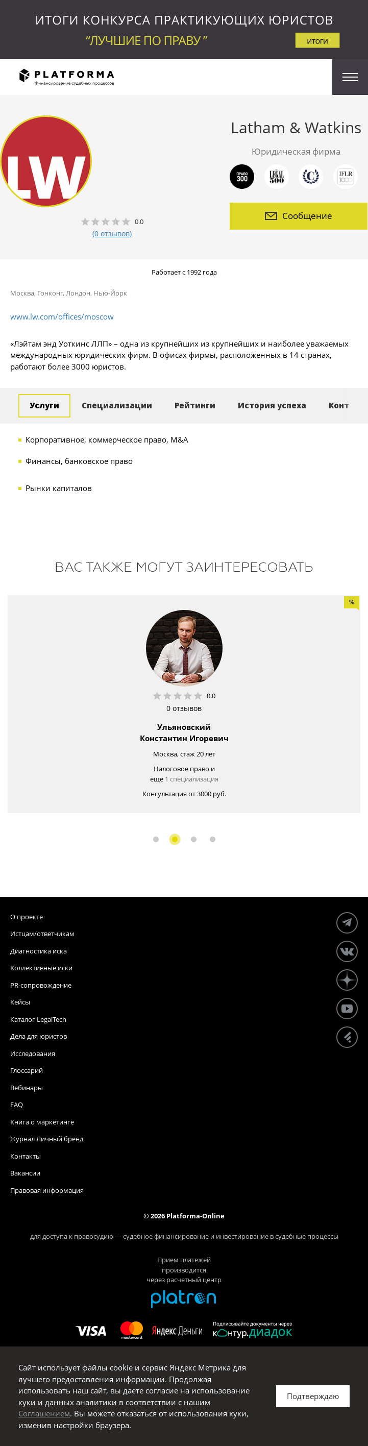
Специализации (117, 405)
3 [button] (194, 839)
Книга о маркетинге (42, 1121)
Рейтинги (195, 405)
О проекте (26, 916)
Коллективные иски (41, 967)
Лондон (78, 293)
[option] (184, 704)
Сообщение (298, 216)
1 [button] (156, 839)
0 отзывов (184, 708)
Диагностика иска (38, 950)
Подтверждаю (313, 1396)
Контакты (25, 1156)
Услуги (44, 405)
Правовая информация (47, 1190)
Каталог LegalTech (38, 1019)
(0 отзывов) (112, 233)
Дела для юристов (38, 1036)
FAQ (16, 1104)
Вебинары (26, 1087)
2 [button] (175, 839)
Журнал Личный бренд (46, 1138)
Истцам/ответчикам (42, 933)
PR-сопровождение (40, 985)
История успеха (272, 405)
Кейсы (20, 1002)
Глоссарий (26, 1070)
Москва (22, 293)
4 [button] (212, 839)
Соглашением (44, 1413)
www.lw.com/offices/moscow (62, 316)
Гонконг (50, 293)
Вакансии (25, 1173)
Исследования (32, 1053)
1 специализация (191, 778)
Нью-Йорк (110, 293)
